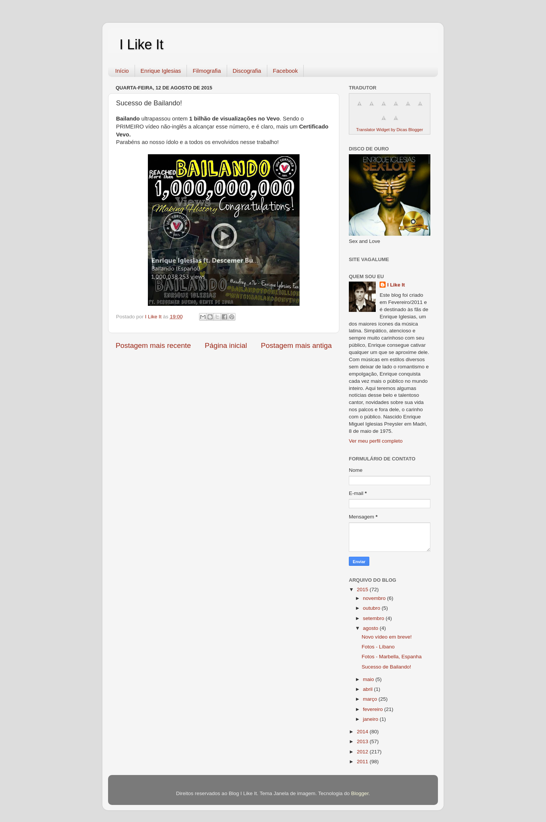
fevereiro (373, 709)
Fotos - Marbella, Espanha (392, 656)
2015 (363, 589)
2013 (363, 741)
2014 (363, 731)
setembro (374, 618)
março (370, 699)
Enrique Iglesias (161, 70)
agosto (371, 628)
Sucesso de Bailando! (386, 667)
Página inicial (226, 345)
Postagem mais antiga (296, 345)
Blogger (360, 793)
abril (368, 689)
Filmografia (207, 70)
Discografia (247, 70)
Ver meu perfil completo (376, 441)
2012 (363, 752)
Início (122, 70)
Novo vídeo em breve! (387, 637)
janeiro (371, 719)
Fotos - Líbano (378, 647)
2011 (363, 761)
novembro (375, 598)
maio (369, 679)
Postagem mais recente (153, 345)
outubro (372, 608)
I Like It (141, 44)
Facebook (285, 70)
